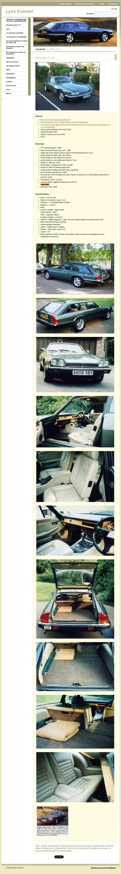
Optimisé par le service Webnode (103, 868)
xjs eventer (102, 848)
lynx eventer (85, 846)
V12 (62, 846)
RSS (102, 4)
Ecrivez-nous (11, 85)
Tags (37, 846)
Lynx (8, 29)
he (66, 846)
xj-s (73, 848)
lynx (77, 846)
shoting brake (47, 848)
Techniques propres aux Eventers (15, 47)
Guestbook (10, 74)
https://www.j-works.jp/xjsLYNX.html (56, 120)
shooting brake (98, 846)
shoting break (60, 848)
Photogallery (11, 77)
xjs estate (93, 848)
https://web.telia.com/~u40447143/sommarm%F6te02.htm (64, 122)
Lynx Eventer (40, 49)
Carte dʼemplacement (86, 4)
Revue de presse (12, 62)
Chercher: (90, 14)
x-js (68, 848)
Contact (9, 81)
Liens (8, 89)
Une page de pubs (13, 66)
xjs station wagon (64, 851)
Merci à (9, 93)
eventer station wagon (50, 846)
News (8, 70)
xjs (77, 848)
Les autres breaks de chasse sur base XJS (17, 41)
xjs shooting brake (48, 851)
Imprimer (114, 4)
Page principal (65, 4)
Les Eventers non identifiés (16, 37)
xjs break (83, 848)
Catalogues (10, 58)
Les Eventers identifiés (14, 33)
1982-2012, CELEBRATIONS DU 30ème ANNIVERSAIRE (16, 20)
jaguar (71, 846)
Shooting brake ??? (13, 25)
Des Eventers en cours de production (16, 53)
